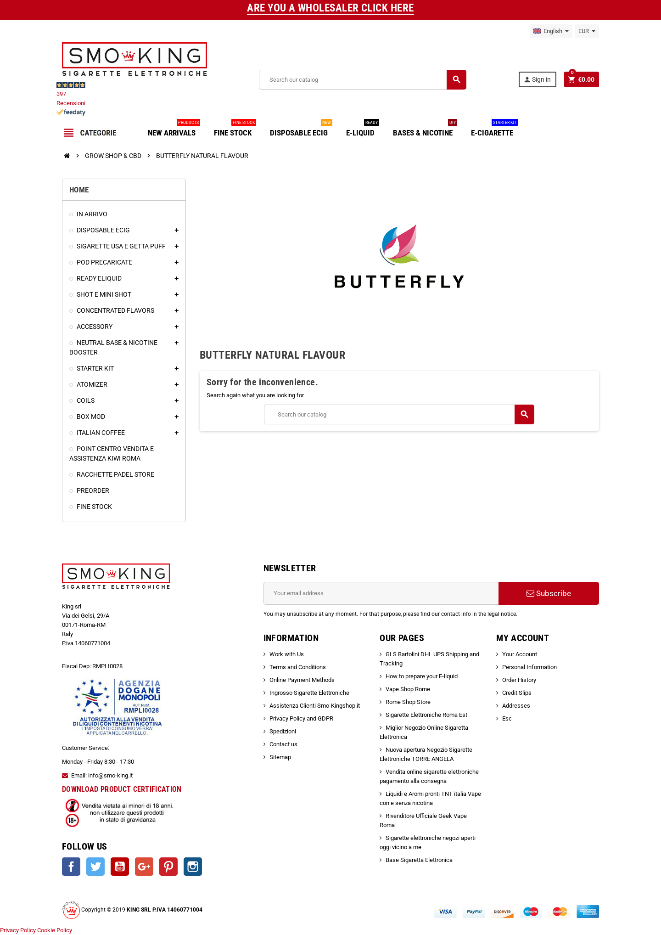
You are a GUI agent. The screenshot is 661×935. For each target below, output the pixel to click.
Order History (519, 679)
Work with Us (286, 654)
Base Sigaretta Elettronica (419, 859)
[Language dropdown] (551, 31)
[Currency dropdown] (587, 31)
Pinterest (168, 866)
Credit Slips (517, 692)
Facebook (71, 866)
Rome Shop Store (408, 701)
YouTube (120, 866)
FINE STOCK (235, 129)
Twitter (95, 866)
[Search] (362, 80)
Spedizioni (282, 731)
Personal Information (529, 667)
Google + (144, 866)
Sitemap (280, 757)
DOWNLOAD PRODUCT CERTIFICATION (122, 789)
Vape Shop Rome (408, 689)
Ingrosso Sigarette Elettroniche (309, 692)
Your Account (519, 654)
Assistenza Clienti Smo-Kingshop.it (314, 705)
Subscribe (549, 593)
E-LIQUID (362, 129)
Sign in (537, 80)
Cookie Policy (54, 930)
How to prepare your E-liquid (422, 676)
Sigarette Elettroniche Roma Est (426, 714)
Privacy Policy (18, 930)
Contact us (283, 744)
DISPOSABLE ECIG (301, 129)
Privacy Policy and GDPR (301, 718)
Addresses (516, 705)
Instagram (193, 866)
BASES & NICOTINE (425, 129)
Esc (507, 718)
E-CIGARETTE (494, 129)
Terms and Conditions (297, 667)
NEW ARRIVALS (174, 129)
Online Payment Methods (302, 679)
